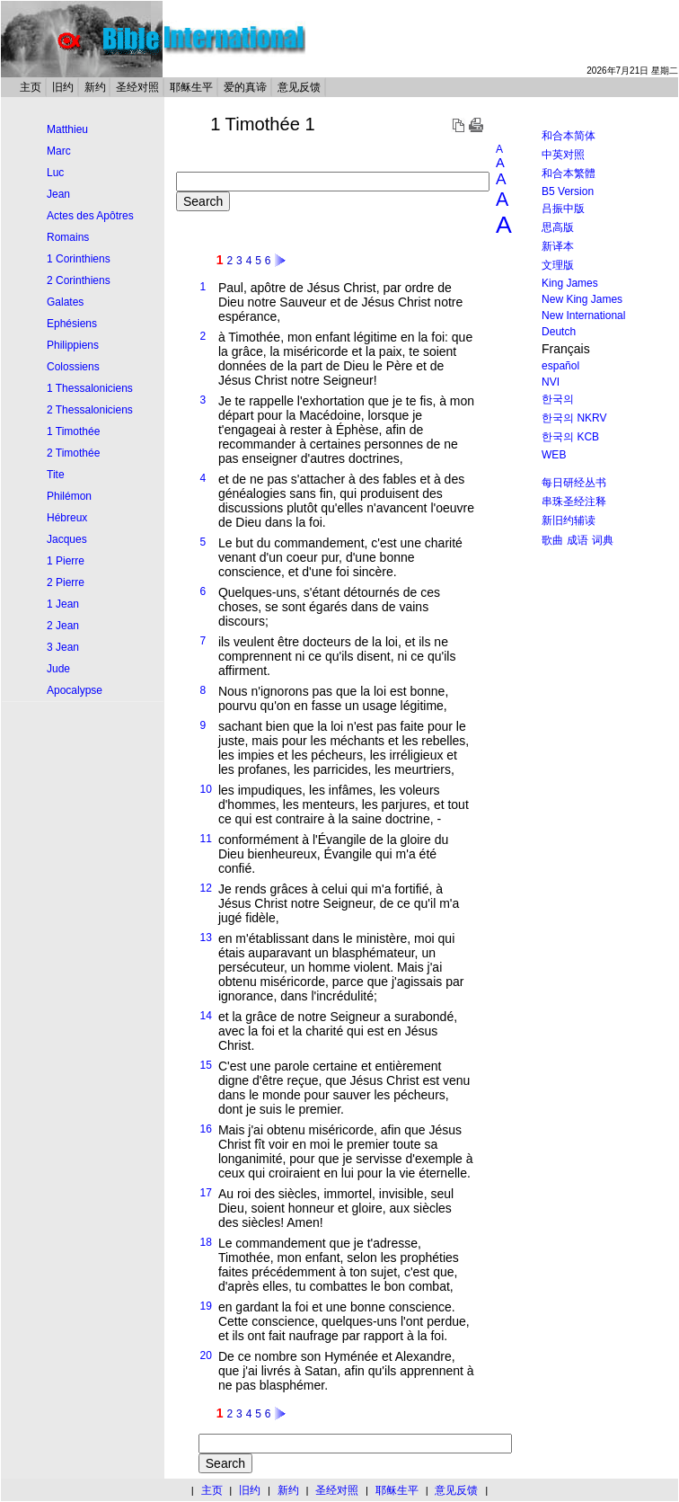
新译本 (558, 246)
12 (206, 888)
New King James (582, 299)
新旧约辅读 (568, 520)
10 (206, 789)
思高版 (558, 227)
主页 (30, 87)
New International (583, 315)
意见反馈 (299, 87)
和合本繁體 (568, 173)
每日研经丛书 (574, 482)
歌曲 (552, 540)
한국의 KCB (570, 437)
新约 (95, 87)
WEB (554, 455)
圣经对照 (137, 87)
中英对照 (563, 154)
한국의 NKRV (574, 418)
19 (206, 1306)
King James (570, 283)
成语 (577, 540)
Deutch (559, 331)
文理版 (558, 265)
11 (206, 838)
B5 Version (568, 191)
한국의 (558, 399)
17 (206, 1192)
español (560, 366)
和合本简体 (568, 135)
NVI (551, 382)
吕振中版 (563, 208)
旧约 (63, 87)
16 (206, 1129)
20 (206, 1355)
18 (206, 1242)
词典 (602, 540)
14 (206, 1015)
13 (206, 937)
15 (206, 1065)
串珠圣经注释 (574, 501)
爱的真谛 (245, 87)
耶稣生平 (191, 87)
